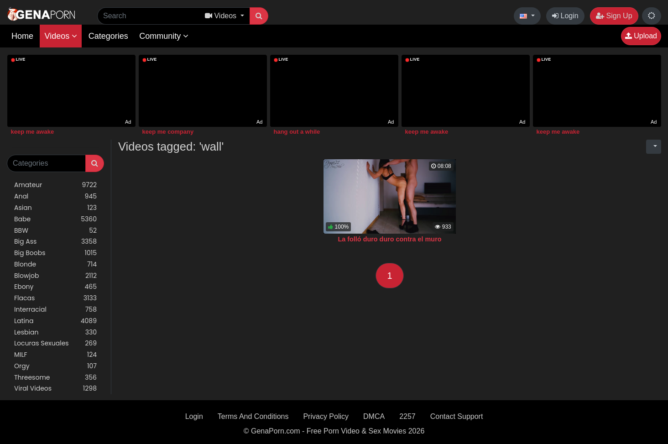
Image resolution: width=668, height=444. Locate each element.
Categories (108, 36)
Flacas (55, 298)
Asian (55, 208)
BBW (55, 230)
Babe (55, 219)
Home (22, 36)
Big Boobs (55, 253)
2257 (407, 416)
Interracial (55, 309)
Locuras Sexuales (55, 343)
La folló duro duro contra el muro (389, 239)
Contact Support (456, 416)
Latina (55, 321)
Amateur (55, 185)
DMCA (374, 416)
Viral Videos (55, 388)
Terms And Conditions (253, 416)
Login (565, 16)
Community (163, 36)
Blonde (55, 264)
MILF (55, 355)
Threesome (55, 377)
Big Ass (55, 241)
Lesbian (55, 332)
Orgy (55, 366)
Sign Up (614, 16)
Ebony (55, 287)
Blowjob (55, 276)
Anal (55, 196)
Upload (641, 36)
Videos (60, 36)
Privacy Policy (326, 416)
